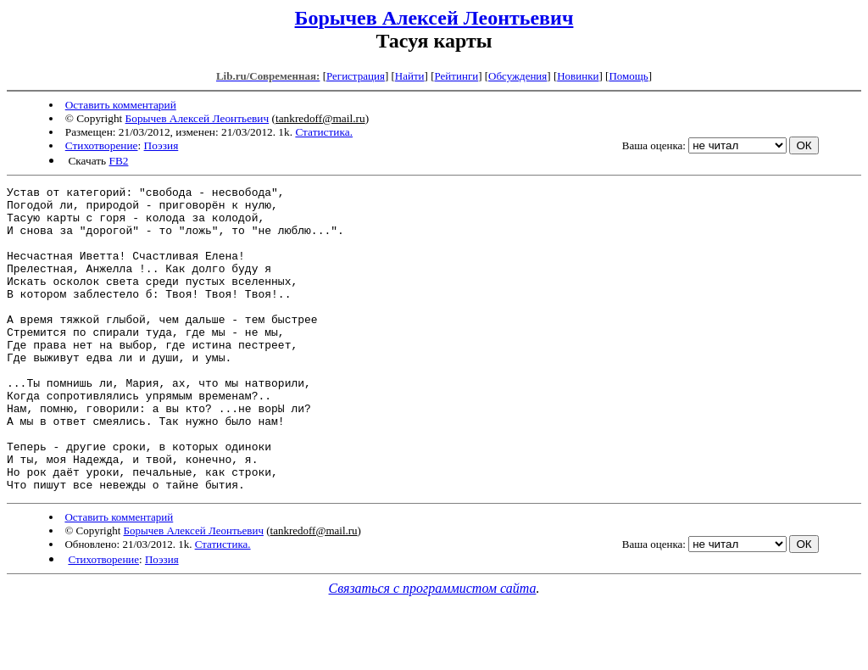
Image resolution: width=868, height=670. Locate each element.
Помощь (628, 76)
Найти (410, 76)
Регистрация (355, 76)
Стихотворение (101, 145)
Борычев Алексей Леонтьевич (434, 18)
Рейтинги (457, 76)
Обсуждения (517, 76)
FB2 (118, 160)
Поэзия (161, 145)
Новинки (577, 76)
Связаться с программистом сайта (433, 649)
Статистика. (324, 132)
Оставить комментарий (120, 104)
